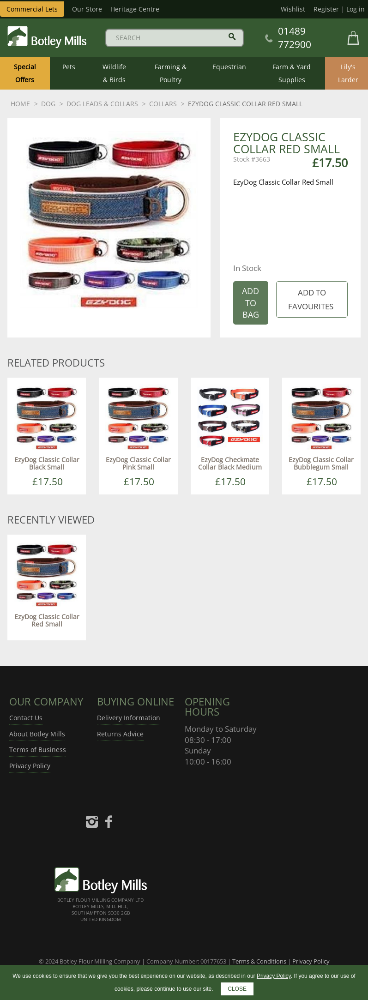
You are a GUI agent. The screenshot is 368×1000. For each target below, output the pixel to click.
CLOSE (237, 989)
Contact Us (25, 717)
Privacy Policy (29, 765)
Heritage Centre (134, 9)
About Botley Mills (37, 733)
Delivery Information (128, 717)
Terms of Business (37, 749)
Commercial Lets (32, 9)
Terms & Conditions (259, 961)
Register (326, 9)
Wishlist (293, 9)
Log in (355, 9)
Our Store (87, 9)
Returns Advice (120, 733)
